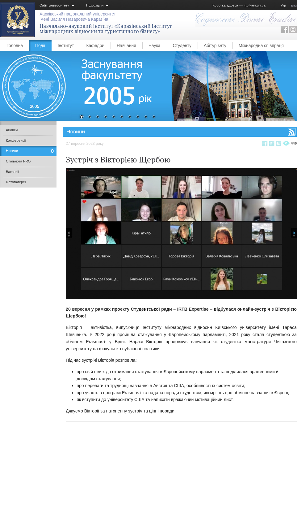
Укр (283, 5)
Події (40, 45)
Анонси (12, 130)
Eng (294, 5)
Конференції (16, 140)
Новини (12, 151)
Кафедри (95, 45)
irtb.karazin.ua (255, 5)
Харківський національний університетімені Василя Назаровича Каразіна (78, 16)
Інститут (66, 45)
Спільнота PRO (18, 161)
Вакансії (12, 172)
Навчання (126, 45)
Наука (154, 45)
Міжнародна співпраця (261, 45)
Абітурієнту (215, 45)
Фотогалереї (16, 182)
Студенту (182, 45)
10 (153, 117)
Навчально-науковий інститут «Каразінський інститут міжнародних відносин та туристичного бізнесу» (106, 29)
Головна (14, 45)
